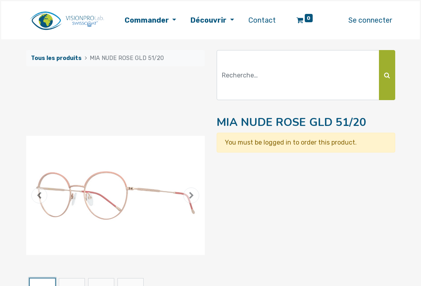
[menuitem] (262, 20)
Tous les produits (56, 58)
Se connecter (370, 20)
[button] (39, 195)
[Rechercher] (387, 75)
